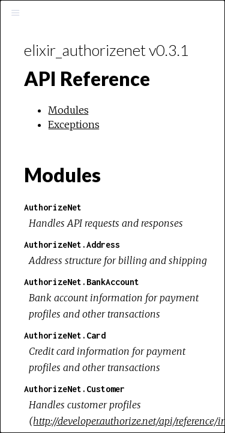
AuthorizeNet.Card (65, 335)
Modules (68, 110)
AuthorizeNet (53, 207)
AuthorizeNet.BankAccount (81, 282)
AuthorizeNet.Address (72, 244)
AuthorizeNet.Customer (74, 389)
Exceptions (74, 124)
